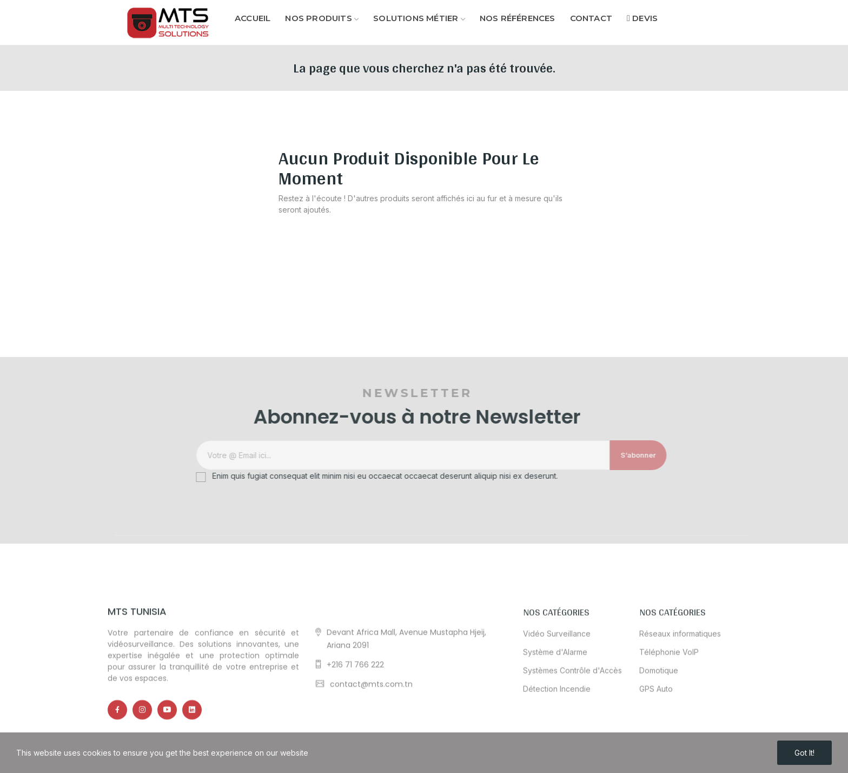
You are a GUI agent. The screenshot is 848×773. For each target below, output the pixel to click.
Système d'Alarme (555, 717)
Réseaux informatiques (680, 699)
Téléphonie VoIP (669, 717)
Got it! (804, 752)
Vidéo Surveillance (557, 699)
